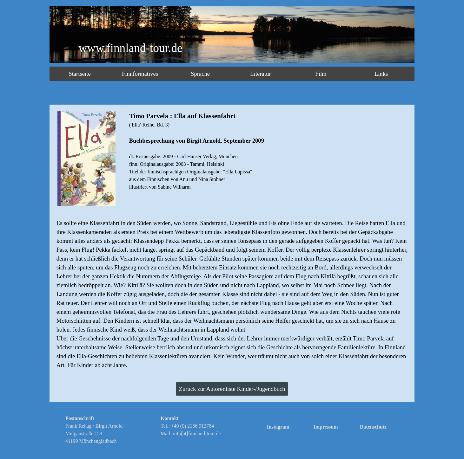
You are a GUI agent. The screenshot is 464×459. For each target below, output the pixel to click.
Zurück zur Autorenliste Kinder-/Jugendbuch (232, 388)
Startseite (79, 73)
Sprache (200, 73)
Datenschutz (373, 427)
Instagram (278, 427)
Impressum (325, 427)
